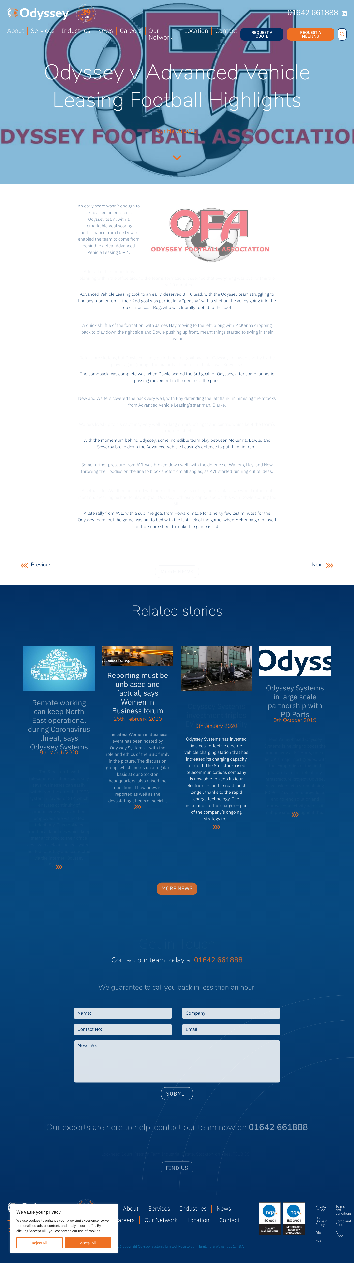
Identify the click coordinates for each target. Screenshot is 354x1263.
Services (43, 30)
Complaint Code (341, 1222)
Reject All (39, 1242)
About (15, 30)
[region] (64, 1228)
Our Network (161, 34)
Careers (131, 30)
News (105, 30)
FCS (318, 1240)
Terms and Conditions (341, 1209)
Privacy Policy (320, 1207)
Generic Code (341, 1234)
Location (196, 30)
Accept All (88, 1242)
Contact (226, 30)
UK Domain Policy (321, 1221)
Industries (75, 30)
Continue (177, 157)
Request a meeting (310, 34)
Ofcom (320, 1232)
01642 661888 (312, 13)
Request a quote (261, 34)
